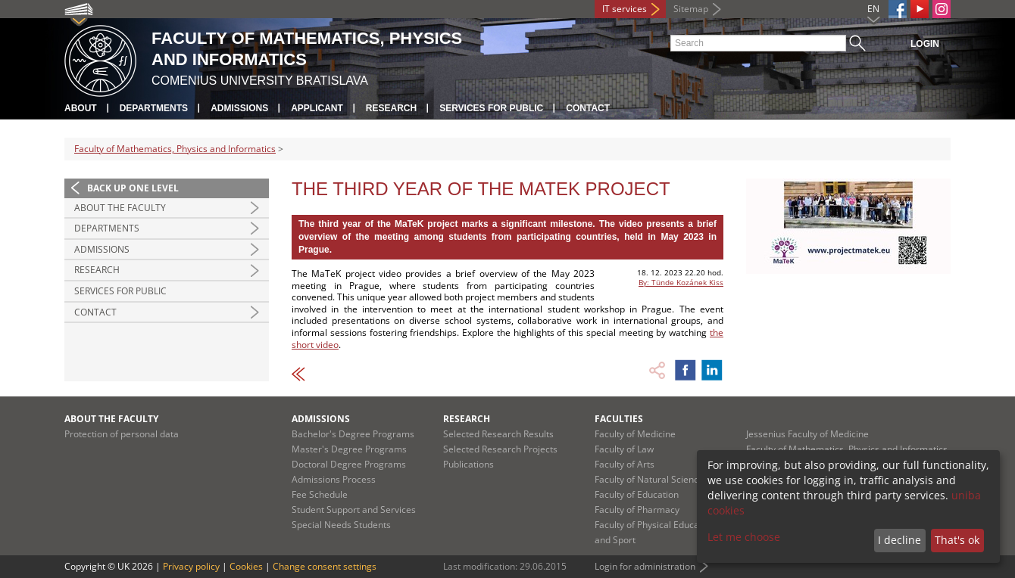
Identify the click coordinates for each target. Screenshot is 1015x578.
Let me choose (743, 537)
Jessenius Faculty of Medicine (807, 433)
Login (924, 44)
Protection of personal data (121, 433)
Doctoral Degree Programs (349, 464)
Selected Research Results (498, 433)
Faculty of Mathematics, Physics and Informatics (175, 148)
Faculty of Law (624, 449)
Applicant (317, 108)
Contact (588, 108)
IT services (624, 8)
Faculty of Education (637, 494)
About (80, 108)
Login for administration (645, 566)
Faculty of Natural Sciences (651, 479)
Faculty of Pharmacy (637, 509)
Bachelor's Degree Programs (353, 433)
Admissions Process (334, 479)
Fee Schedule (320, 494)
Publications (468, 464)
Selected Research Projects (500, 449)
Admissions (239, 108)
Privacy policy (191, 566)
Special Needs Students (341, 524)
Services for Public (491, 108)
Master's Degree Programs (349, 449)
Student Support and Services (354, 509)
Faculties (619, 418)
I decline (899, 540)
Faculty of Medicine (635, 433)
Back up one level (133, 188)
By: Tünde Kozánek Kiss (681, 282)
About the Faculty (120, 207)
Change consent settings (324, 566)
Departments (154, 108)
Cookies (246, 566)
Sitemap (690, 8)
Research (391, 108)
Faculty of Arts (624, 464)
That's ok (957, 540)
